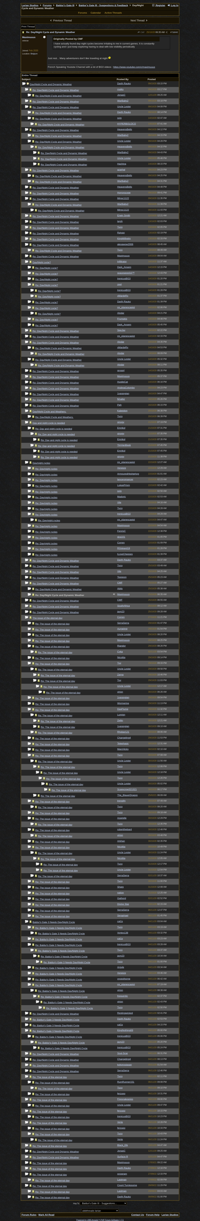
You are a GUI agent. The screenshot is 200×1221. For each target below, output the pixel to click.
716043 (174, 32)
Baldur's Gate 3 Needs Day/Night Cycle (54, 922)
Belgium (34, 54)
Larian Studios (30, 5)
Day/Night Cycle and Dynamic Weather (51, 84)
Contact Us (137, 1214)
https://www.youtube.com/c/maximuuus (134, 67)
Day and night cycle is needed (49, 423)
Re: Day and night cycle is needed (53, 428)
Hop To (76, 1203)
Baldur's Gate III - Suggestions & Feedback (103, 5)
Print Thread (28, 26)
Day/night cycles (41, 463)
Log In (172, 5)
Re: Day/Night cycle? (46, 268)
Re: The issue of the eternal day (52, 623)
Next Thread (139, 20)
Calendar (96, 12)
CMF (141, 32)
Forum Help (153, 1214)
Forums (47, 5)
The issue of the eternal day (47, 618)
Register (158, 5)
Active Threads (113, 12)
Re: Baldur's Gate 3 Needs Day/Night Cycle (58, 928)
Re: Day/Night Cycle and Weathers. (54, 417)
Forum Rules (29, 1214)
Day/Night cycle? (42, 262)
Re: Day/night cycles (46, 468)
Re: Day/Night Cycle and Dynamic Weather (50, 32)
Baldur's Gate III (65, 5)
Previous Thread (60, 20)
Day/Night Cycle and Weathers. (49, 411)
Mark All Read (46, 1214)
